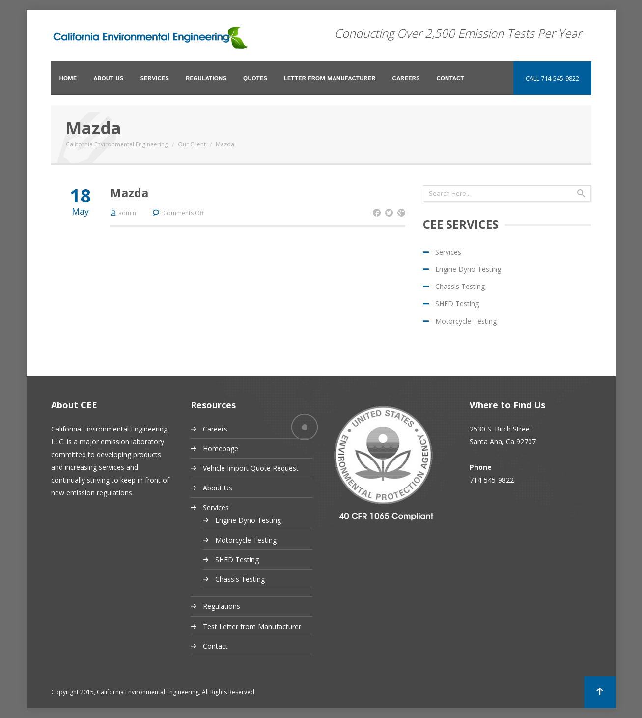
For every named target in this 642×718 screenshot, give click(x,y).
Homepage (220, 448)
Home (68, 78)
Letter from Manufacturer (330, 78)
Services (154, 78)
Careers (406, 78)
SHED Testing (457, 303)
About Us (108, 78)
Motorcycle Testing (466, 321)
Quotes (255, 78)
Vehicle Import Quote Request (251, 468)
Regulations (206, 78)
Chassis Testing (460, 286)
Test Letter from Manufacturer (252, 626)
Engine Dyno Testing (468, 269)
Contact (450, 78)
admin (127, 213)
